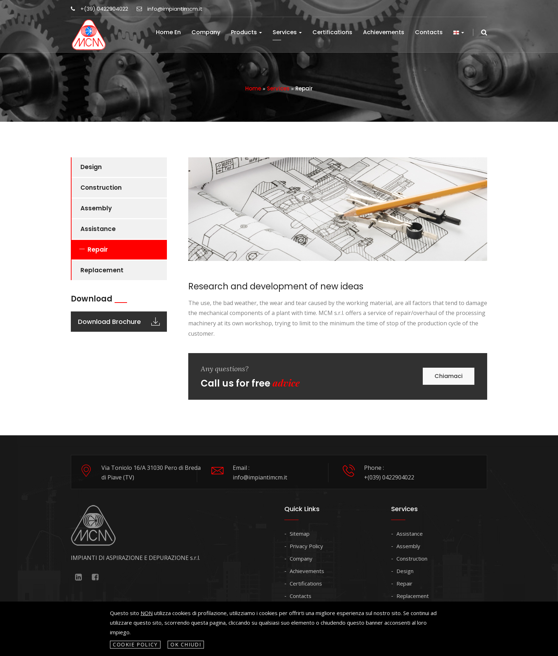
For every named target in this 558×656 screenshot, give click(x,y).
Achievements (383, 32)
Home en (168, 32)
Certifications (332, 32)
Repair (98, 249)
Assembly (96, 208)
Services (287, 32)
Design (91, 167)
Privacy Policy (306, 546)
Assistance (98, 229)
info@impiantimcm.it (169, 8)
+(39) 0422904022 (99, 8)
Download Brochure (119, 321)
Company (205, 32)
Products (246, 32)
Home (253, 88)
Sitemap (300, 533)
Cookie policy (135, 644)
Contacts (429, 32)
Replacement (101, 270)
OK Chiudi (185, 644)
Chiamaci (449, 376)
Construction (101, 187)
